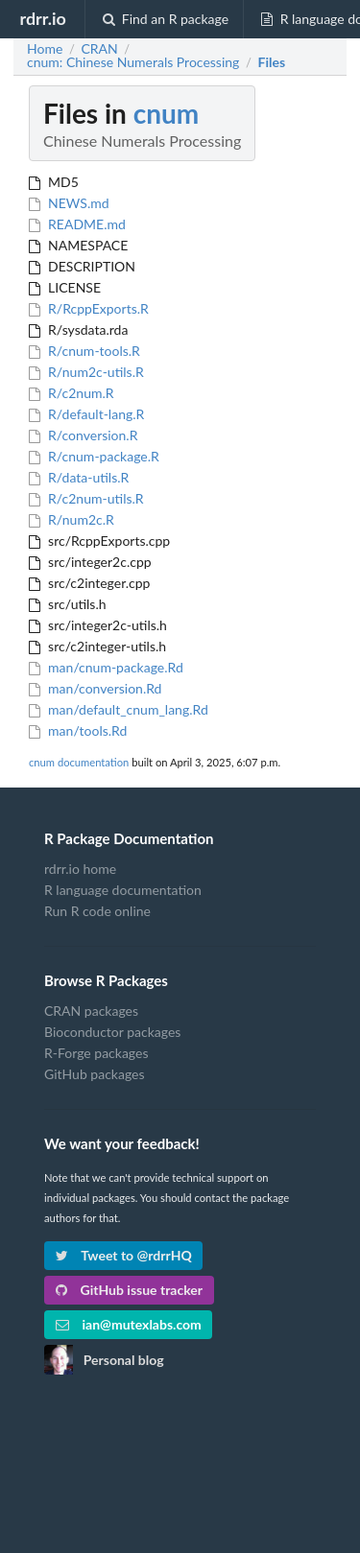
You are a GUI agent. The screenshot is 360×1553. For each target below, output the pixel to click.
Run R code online (97, 911)
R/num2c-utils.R (86, 372)
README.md (77, 224)
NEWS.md (69, 203)
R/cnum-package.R (94, 456)
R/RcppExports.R (89, 308)
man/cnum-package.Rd (106, 667)
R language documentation (123, 890)
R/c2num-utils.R (86, 498)
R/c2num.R (71, 393)
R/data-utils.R (79, 477)
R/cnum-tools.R (84, 350)
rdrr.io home (80, 869)
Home (44, 49)
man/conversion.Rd (95, 688)
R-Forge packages (96, 1053)
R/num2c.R (71, 519)
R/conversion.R (83, 435)
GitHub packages (94, 1074)
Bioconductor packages (112, 1032)
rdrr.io (42, 18)
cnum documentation (79, 762)
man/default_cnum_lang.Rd (118, 709)
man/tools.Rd (78, 730)
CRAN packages (91, 1011)
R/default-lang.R (86, 414)
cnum (166, 113)
